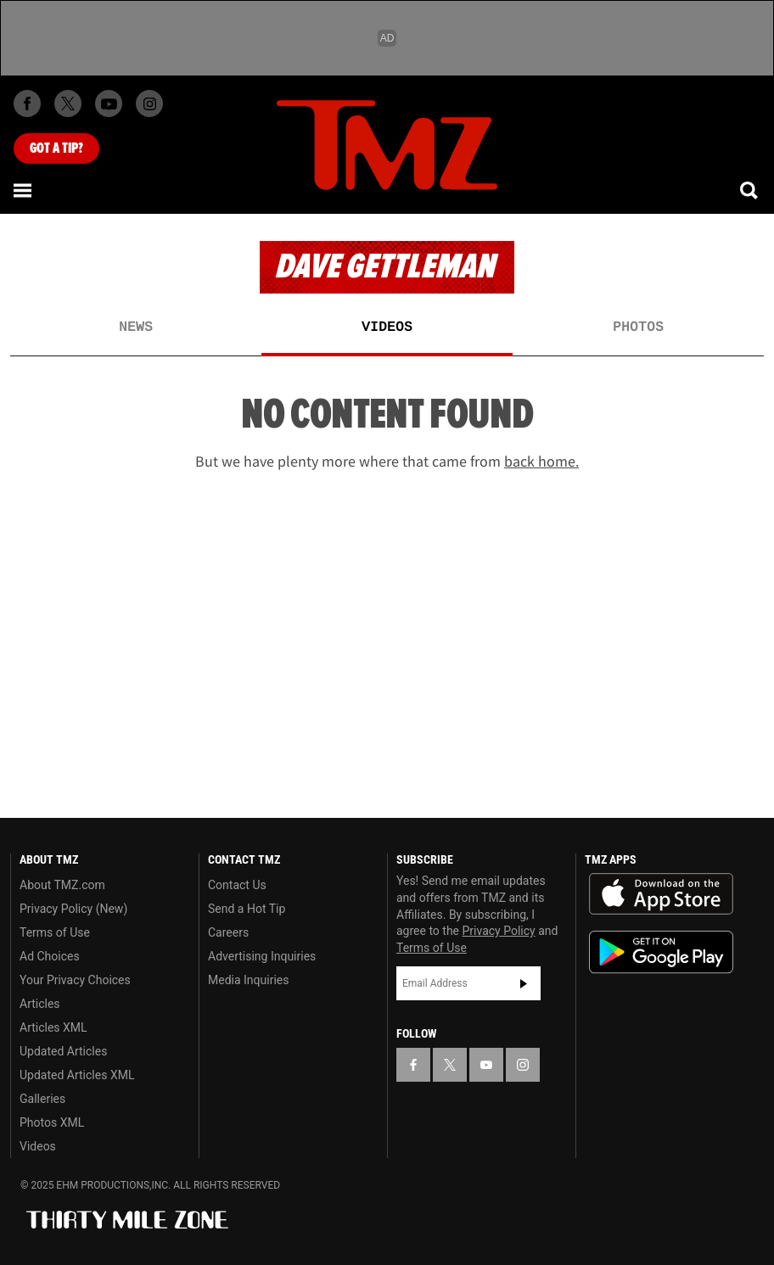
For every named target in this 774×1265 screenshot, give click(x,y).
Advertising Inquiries (262, 956)
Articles (40, 1003)
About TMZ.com (62, 885)
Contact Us (237, 885)
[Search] (750, 190)
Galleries (42, 1098)
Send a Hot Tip (246, 908)
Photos (638, 327)
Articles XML (53, 1027)
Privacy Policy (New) (73, 908)
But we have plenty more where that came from (387, 461)
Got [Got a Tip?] (56, 148)
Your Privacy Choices (75, 980)
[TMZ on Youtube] (108, 103)
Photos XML (52, 1122)
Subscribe (524, 983)
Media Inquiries (248, 980)
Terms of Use (55, 932)
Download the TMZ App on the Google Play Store (661, 952)
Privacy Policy (499, 931)
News (136, 327)
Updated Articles (63, 1051)
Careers (228, 932)
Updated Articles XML (77, 1075)
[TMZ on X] (67, 103)
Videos (387, 327)
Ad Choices (50, 956)
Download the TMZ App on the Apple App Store (661, 894)
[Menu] (24, 190)
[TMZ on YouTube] (486, 1065)
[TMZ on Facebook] (27, 103)
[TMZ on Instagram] (149, 103)
